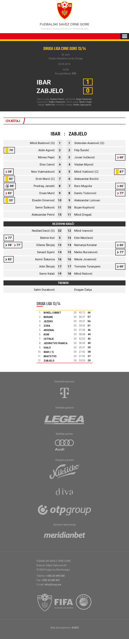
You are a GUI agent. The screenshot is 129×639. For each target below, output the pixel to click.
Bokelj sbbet (52, 312)
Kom (46, 334)
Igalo (47, 347)
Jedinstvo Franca (55, 343)
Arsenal (49, 330)
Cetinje (49, 338)
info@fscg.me (53, 584)
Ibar (46, 352)
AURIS (75, 627)
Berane (48, 317)
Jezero (48, 321)
